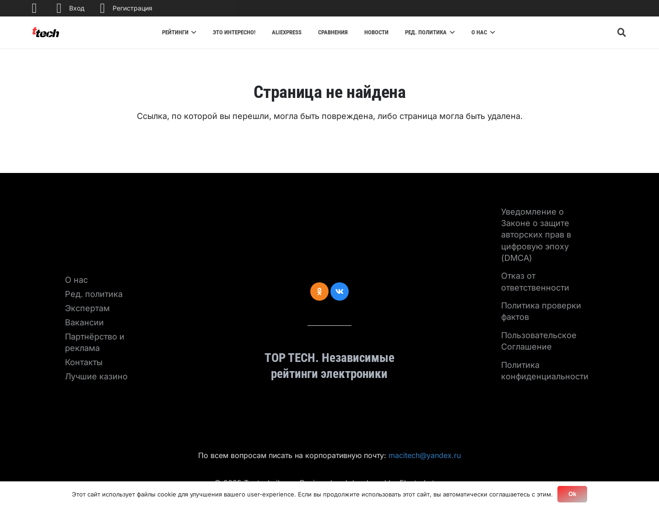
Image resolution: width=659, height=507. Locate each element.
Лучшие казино (96, 376)
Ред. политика (94, 294)
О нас (76, 280)
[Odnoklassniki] (319, 291)
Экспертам (87, 308)
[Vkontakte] (339, 291)
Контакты (84, 362)
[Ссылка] (45, 32)
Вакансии (84, 322)
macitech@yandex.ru (425, 455)
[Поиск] (622, 32)
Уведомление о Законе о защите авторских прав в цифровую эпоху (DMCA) (536, 235)
